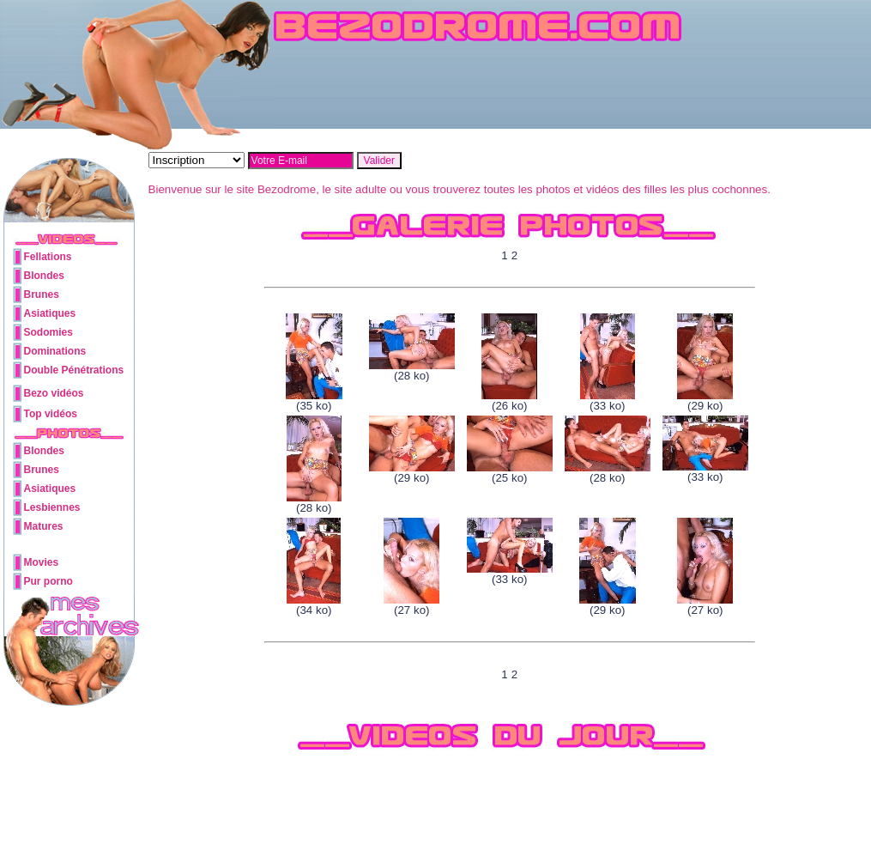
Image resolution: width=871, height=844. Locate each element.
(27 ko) (411, 604)
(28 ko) (412, 370)
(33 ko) (607, 400)
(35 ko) (314, 400)
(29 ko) (705, 400)
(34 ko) (314, 604)
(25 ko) (510, 472)
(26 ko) (509, 400)
